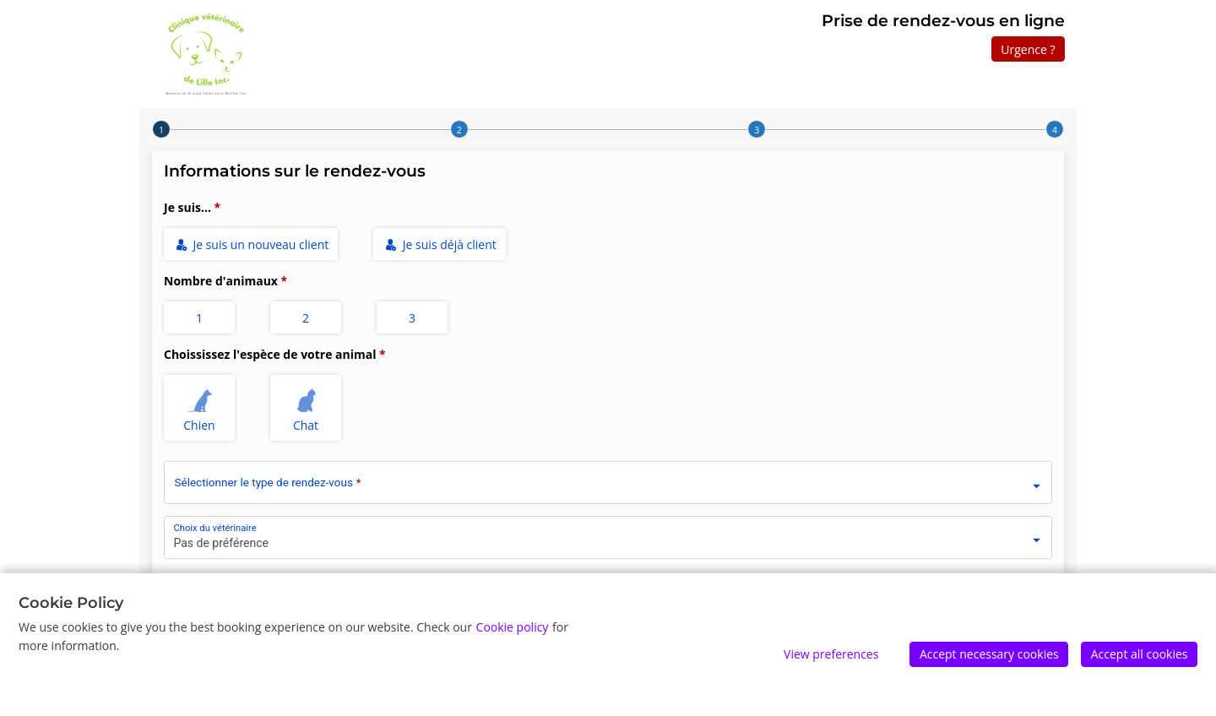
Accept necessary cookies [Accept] (989, 654)
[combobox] (608, 479)
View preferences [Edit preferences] (831, 654)
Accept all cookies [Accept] (1139, 654)
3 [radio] (412, 318)
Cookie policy (512, 627)
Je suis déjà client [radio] (440, 244)
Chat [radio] (306, 407)
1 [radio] (199, 318)
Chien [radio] (200, 407)
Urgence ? (1028, 49)
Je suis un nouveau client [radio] (252, 244)
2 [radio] (305, 318)
